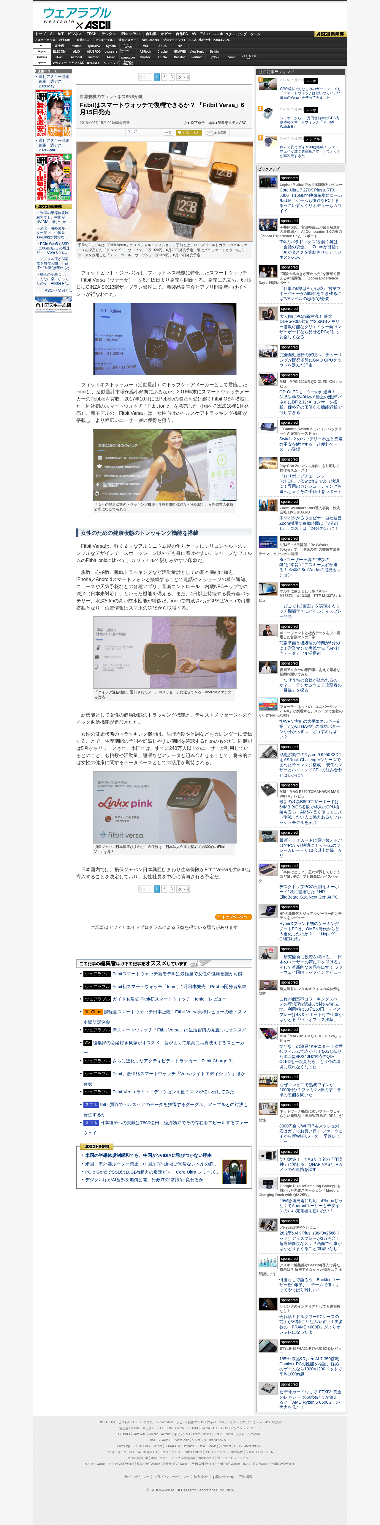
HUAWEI (180, 51)
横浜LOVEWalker (148, 1464)
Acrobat (76, 57)
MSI (145, 46)
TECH (91, 34)
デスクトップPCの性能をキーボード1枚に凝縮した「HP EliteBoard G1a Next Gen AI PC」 (310, 891)
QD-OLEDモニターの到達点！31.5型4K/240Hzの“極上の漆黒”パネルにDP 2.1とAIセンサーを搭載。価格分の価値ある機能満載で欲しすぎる (310, 402)
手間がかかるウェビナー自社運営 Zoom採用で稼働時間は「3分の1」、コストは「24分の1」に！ (312, 523)
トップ (40, 34)
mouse (76, 46)
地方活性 (204, 40)
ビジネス (75, 34)
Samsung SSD (127, 1446)
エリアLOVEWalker (121, 1464)
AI (52, 34)
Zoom (231, 57)
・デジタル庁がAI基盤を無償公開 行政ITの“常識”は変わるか (54, 263)
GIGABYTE (110, 51)
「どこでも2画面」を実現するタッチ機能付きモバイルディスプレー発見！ (310, 611)
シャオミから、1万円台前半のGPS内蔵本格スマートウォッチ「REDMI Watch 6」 (309, 122)
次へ (181, 77)
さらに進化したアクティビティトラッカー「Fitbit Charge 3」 (174, 1060)
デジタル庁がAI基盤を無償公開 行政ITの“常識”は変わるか (144, 1179)
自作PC (182, 34)
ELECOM (59, 51)
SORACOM (172, 1446)
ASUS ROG (93, 51)
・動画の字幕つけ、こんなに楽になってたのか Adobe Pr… (53, 278)
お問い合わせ (223, 1477)
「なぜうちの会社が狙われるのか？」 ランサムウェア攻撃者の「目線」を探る (310, 685)
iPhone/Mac (131, 34)
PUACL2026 (221, 40)
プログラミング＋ (217, 1452)
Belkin (214, 51)
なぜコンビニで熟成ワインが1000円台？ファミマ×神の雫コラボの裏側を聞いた (310, 1089)
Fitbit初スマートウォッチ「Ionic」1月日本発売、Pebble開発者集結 (179, 986)
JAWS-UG (139, 1434)
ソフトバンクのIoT (248, 57)
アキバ (205, 34)
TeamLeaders (149, 40)
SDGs (193, 40)
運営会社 (201, 1477)
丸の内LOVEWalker (255, 1464)
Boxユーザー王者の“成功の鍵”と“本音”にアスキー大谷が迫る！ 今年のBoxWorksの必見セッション (310, 567)
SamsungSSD (124, 51)
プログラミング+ (174, 40)
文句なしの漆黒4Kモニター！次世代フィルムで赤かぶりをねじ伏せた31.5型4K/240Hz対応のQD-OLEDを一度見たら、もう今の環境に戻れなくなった (311, 1056)
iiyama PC (182, 1428)
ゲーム (255, 34)
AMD (76, 51)
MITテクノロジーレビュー (234, 1458)
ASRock (145, 51)
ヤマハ (214, 57)
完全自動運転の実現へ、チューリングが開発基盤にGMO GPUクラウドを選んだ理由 (310, 359)
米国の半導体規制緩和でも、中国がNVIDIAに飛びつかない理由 (148, 1155)
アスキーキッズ (44, 40)
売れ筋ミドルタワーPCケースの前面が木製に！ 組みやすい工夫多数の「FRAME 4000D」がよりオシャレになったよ (311, 1324)
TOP (100, 1422)
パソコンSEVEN (128, 45)
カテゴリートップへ (233, 917)
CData (162, 57)
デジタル (109, 34)
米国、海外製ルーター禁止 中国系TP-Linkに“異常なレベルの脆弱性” (154, 1163)
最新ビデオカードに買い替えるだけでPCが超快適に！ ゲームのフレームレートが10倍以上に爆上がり (310, 848)
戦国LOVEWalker (282, 1464)
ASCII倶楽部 (331, 34)
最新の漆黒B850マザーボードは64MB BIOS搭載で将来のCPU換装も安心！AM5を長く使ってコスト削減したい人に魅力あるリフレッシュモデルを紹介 (310, 811)
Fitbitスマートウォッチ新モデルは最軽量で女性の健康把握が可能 (178, 973)
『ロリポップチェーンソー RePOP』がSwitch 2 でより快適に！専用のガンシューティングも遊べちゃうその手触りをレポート (310, 484)
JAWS (59, 57)
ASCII (77, 26)
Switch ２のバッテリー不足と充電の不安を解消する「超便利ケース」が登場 (311, 444)
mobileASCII (206, 1458)
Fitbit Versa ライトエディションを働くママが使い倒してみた (173, 1091)
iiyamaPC (94, 46)
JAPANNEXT (94, 63)
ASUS (163, 46)
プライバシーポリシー (171, 1477)
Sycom (111, 46)
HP (180, 46)
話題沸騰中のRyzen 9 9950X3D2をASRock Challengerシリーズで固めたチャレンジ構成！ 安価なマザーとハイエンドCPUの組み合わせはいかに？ (311, 765)
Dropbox (145, 57)
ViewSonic (197, 51)
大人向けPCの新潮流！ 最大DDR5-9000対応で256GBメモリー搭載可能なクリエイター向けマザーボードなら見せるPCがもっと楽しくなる (310, 326)
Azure (111, 57)
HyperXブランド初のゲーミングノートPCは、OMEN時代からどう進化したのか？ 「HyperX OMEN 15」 (309, 931)
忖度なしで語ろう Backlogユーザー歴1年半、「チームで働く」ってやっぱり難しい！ (309, 1284)
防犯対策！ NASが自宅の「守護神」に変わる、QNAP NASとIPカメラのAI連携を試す (311, 1164)
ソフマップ (111, 63)
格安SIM (65, 40)
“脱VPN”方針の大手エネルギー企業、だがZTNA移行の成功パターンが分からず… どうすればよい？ (310, 729)
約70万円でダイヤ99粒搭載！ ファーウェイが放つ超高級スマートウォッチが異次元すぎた (310, 151)
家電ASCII (84, 40)
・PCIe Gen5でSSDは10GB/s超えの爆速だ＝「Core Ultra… (53, 248)
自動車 (151, 34)
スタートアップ (236, 34)
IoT (61, 34)
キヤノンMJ (77, 63)
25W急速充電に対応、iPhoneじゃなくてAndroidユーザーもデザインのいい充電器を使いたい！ (311, 1205)
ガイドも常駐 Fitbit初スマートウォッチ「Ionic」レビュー (170, 998)
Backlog (180, 57)
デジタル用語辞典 (183, 1458)
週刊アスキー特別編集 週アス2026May (54, 81)
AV (194, 34)
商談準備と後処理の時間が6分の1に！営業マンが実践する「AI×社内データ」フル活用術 (310, 648)
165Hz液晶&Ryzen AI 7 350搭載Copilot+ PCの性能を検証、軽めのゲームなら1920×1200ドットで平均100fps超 (310, 1366)
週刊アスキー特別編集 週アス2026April (54, 145)
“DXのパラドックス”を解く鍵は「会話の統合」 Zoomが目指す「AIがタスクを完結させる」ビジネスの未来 (310, 249)
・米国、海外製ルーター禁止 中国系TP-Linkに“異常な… (53, 232)
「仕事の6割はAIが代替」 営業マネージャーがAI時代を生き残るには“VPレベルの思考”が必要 (310, 293)
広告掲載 (245, 1477)
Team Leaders (192, 1452)
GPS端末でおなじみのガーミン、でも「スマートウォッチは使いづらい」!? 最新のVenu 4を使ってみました (310, 93)
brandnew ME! (128, 62)
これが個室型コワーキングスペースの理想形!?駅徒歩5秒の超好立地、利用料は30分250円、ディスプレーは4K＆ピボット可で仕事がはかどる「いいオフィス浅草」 (311, 1009)
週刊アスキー (127, 40)
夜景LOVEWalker (202, 1464)
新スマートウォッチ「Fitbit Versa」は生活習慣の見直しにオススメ (179, 1029)
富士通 (59, 46)
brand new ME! (219, 1440)
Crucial (163, 51)
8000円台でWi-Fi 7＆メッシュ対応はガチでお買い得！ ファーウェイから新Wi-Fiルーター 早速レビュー (311, 1134)
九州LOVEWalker (228, 1464)
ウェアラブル (77, 13)
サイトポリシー (136, 1477)
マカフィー (59, 63)
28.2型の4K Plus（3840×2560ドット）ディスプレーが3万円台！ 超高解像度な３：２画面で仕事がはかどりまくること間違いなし (310, 1241)
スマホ (218, 34)
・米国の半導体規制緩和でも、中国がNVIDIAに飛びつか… (53, 217)
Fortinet (196, 57)
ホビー (166, 34)
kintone (93, 57)
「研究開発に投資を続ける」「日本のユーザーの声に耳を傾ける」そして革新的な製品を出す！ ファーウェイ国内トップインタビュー (311, 964)
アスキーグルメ (105, 40)
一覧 (168, 132)
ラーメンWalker (95, 1464)
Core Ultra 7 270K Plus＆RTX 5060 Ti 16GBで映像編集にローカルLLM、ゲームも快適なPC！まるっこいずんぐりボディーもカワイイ (310, 200)
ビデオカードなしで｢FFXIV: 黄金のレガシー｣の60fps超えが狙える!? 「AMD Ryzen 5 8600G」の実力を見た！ (310, 1399)
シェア (132, 131)
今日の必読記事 (137, 1458)
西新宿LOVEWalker (176, 1464)
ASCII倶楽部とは (58, 290)
